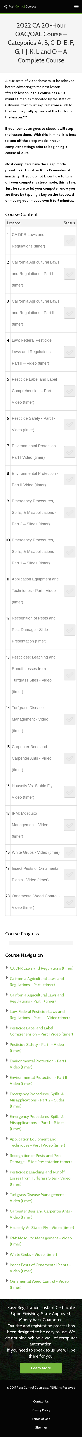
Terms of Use (41, 1419)
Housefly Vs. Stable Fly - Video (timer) (33, 792)
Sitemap (41, 1427)
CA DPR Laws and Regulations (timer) (28, 240)
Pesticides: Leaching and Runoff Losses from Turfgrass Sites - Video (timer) (34, 674)
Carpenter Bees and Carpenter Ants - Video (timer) (32, 758)
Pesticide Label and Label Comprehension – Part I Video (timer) (34, 391)
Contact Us (41, 1401)
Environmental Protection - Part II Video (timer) (35, 479)
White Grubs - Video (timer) (36, 852)
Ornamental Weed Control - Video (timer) (36, 902)
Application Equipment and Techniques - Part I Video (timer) (35, 590)
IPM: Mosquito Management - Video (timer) (30, 825)
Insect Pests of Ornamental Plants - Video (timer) (35, 874)
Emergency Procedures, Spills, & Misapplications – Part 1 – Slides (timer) (34, 551)
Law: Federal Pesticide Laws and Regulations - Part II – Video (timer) (32, 351)
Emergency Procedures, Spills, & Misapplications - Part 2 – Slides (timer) (34, 512)
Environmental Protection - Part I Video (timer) (35, 452)
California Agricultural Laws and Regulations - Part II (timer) (35, 312)
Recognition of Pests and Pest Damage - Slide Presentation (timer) (34, 629)
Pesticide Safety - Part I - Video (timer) (33, 424)
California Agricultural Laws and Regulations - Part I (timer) (35, 273)
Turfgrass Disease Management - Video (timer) (30, 719)
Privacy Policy (41, 1410)
